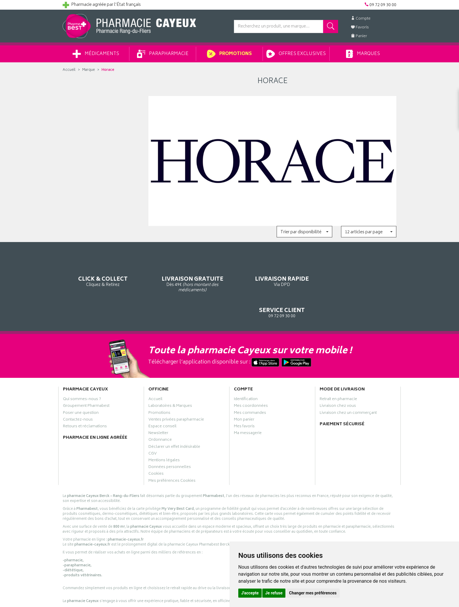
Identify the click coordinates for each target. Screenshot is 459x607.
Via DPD (272, 272)
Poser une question (81, 387)
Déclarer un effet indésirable (174, 421)
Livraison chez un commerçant (348, 387)
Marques (363, 54)
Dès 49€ (186, 275)
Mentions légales (164, 435)
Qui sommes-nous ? (82, 374)
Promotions (229, 54)
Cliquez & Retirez (101, 272)
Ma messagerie (248, 408)
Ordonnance (160, 415)
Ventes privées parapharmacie (176, 394)
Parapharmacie (163, 54)
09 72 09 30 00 (358, 272)
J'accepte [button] (250, 593)
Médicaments (96, 54)
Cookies (156, 449)
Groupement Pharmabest (86, 381)
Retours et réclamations (85, 401)
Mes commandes (250, 387)
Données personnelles (169, 442)
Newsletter (158, 408)
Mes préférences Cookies (172, 455)
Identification (246, 374)
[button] (304, 231)
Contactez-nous (78, 394)
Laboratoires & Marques (170, 381)
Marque (88, 70)
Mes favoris (244, 401)
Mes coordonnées (251, 381)
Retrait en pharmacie (338, 374)
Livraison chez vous (338, 381)
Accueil (69, 70)
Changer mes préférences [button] (313, 593)
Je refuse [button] (273, 593)
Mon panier (244, 394)
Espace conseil (162, 401)
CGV (152, 428)
